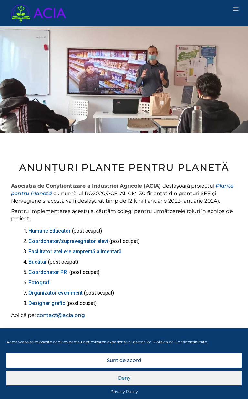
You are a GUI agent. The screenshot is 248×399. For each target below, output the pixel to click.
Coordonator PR (48, 272)
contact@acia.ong (61, 315)
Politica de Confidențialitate (180, 342)
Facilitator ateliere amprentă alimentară (75, 251)
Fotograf (39, 282)
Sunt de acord (124, 360)
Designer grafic (46, 303)
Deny (124, 378)
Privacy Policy (124, 391)
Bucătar (38, 262)
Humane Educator (50, 231)
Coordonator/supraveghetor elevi (68, 241)
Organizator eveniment (56, 293)
